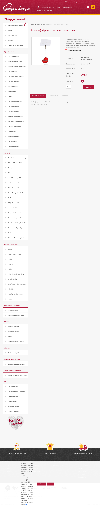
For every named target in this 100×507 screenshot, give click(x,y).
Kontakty (49, 10)
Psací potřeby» (12, 168)
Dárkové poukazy (13, 387)
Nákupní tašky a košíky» (15, 25)
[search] (88, 7)
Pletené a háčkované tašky (16, 315)
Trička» (10, 249)
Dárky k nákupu (12, 141)
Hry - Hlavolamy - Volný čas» (16, 178)
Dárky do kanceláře (40, 24)
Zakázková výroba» (14, 407)
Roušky (10, 299)
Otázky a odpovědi (13, 411)
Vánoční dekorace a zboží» (16, 341)
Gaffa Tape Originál (13, 353)
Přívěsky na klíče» (13, 112)
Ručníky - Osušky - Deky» (15, 294)
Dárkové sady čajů (13, 107)
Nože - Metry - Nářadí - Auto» (17, 193)
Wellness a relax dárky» (15, 183)
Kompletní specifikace (38, 96)
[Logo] (16, 7)
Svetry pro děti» (13, 310)
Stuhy (10, 336)
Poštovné (58, 7)
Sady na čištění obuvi (14, 213)
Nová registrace (76, 2)
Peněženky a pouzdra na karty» (17, 158)
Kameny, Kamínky (13, 326)
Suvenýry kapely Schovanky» (16, 364)
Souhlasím (50, 484)
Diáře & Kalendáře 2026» (15, 163)
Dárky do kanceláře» (14, 188)
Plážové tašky (12, 131)
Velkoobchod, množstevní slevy (17, 375)
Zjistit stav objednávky (89, 2)
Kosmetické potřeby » (14, 136)
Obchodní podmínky (14, 397)
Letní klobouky (12, 279)
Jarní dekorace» (12, 35)
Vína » (10, 97)
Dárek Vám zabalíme (48, 7)
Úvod (32, 24)
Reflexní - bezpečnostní (15, 218)
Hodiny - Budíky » (13, 208)
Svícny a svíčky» (13, 87)
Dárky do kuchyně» (13, 82)
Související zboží (53, 96)
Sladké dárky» (12, 92)
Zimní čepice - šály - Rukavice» (17, 284)
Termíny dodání (67, 7)
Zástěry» (10, 40)
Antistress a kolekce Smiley (16, 122)
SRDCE (10, 30)
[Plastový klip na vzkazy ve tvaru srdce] (46, 38)
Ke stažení (65, 96)
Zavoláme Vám (41, 10)
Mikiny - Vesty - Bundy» (15, 254)
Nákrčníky (11, 289)
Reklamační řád (12, 402)
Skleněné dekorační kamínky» (17, 67)
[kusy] (68, 87)
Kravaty (10, 264)
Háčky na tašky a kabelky (15, 117)
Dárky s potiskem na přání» (16, 238)
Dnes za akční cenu (13, 146)
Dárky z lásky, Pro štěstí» (15, 45)
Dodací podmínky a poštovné (16, 392)
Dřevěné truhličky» (13, 57)
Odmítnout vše (41, 484)
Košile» (10, 259)
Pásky (10, 269)
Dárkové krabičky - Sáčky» (16, 77)
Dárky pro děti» (12, 173)
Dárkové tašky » (13, 72)
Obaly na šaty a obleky (14, 127)
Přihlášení (67, 2)
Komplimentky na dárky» (15, 62)
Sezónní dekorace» (13, 331)
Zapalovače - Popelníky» (15, 228)
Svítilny (10, 233)
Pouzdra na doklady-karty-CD (16, 223)
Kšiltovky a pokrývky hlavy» (16, 274)
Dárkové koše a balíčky (14, 102)
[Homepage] (37, 7)
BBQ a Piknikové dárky (14, 203)
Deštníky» (11, 198)
